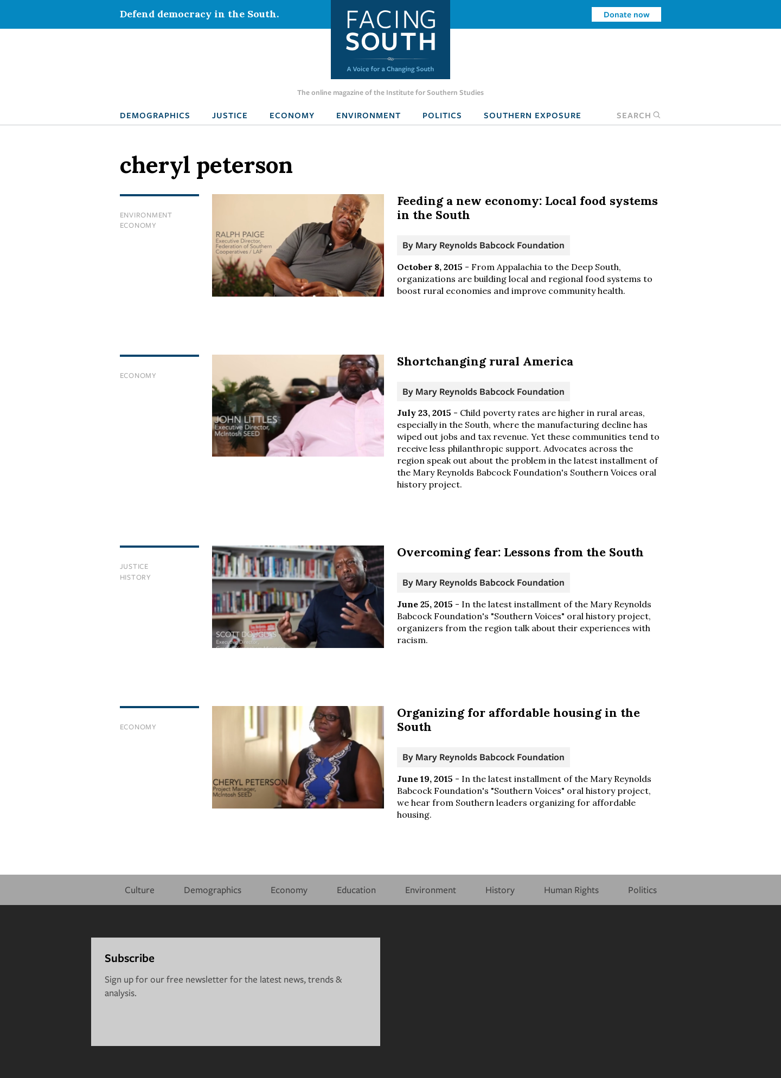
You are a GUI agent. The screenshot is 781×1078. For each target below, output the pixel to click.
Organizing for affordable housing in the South (518, 719)
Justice (230, 115)
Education (356, 889)
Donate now (627, 14)
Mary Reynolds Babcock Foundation (490, 245)
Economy (292, 115)
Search (639, 115)
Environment (368, 115)
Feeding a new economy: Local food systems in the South (527, 207)
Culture (140, 889)
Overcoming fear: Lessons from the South (520, 552)
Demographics (155, 115)
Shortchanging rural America (485, 361)
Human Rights (571, 889)
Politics (442, 115)
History (135, 577)
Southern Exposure (532, 115)
